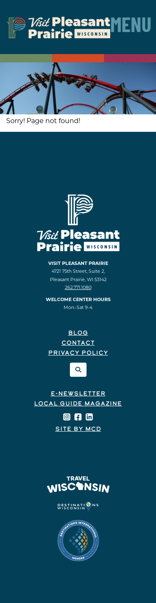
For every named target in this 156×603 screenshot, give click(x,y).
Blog (78, 333)
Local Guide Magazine (78, 404)
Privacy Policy (78, 353)
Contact (78, 343)
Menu (130, 27)
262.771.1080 (78, 287)
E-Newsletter (78, 394)
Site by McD (78, 429)
